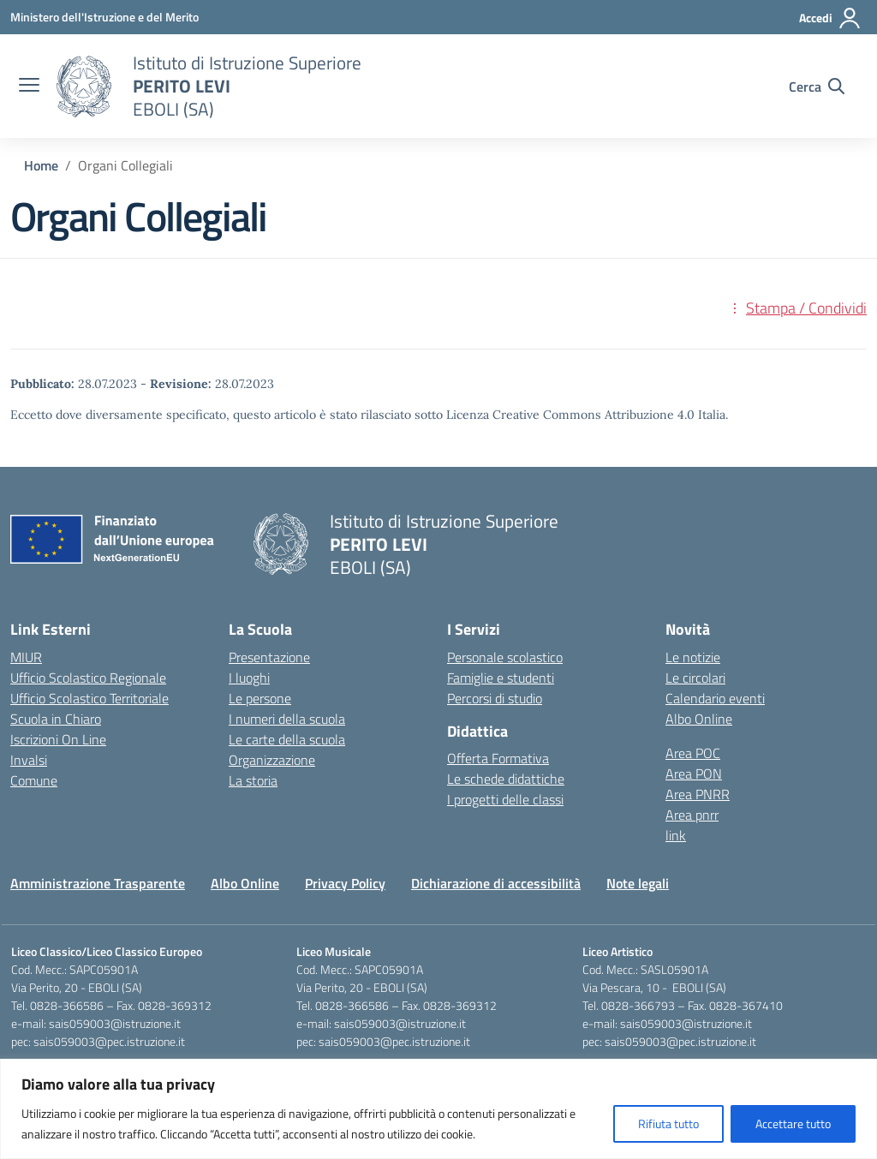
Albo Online (698, 718)
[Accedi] (830, 18)
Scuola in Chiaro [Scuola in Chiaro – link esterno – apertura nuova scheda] (55, 718)
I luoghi (249, 677)
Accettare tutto (793, 1123)
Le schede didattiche (505, 778)
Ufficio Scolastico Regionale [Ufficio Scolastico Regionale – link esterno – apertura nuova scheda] (88, 677)
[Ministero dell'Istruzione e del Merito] (104, 17)
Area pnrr (692, 814)
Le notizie (692, 657)
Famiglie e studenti (500, 677)
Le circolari (695, 677)
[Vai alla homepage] (84, 86)
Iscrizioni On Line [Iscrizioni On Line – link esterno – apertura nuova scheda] (58, 739)
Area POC (692, 753)
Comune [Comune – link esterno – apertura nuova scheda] (33, 780)
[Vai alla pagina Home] (41, 165)
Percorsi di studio (494, 698)
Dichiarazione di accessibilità (496, 883)
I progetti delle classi (505, 799)
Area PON (693, 773)
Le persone (260, 698)
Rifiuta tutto (668, 1123)
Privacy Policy (345, 883)
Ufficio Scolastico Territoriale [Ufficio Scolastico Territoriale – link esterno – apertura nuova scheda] (89, 698)
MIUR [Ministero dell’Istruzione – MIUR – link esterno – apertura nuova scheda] (26, 657)
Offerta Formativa (498, 758)
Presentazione (269, 657)
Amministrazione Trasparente (97, 883)
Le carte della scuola (287, 739)
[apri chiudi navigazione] (29, 86)
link (675, 835)
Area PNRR (697, 794)
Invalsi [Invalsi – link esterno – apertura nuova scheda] (28, 760)
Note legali (637, 883)
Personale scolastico (505, 657)
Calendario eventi (715, 698)
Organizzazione (272, 760)
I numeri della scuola (287, 718)
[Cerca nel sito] (817, 86)
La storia (253, 780)
